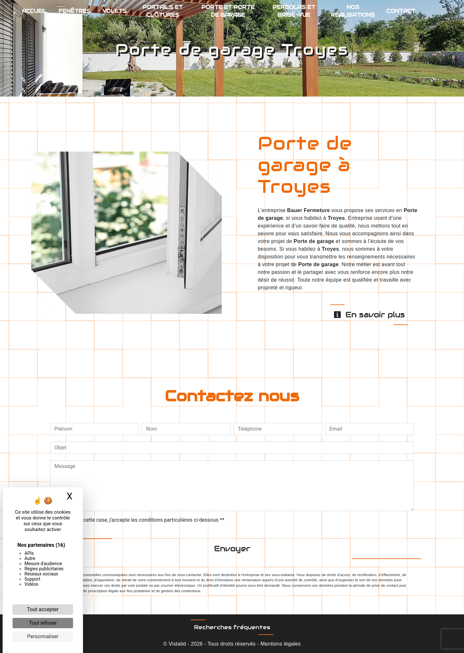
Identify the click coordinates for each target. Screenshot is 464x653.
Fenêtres (75, 11)
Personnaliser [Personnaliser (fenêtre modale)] (43, 636)
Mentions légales (280, 644)
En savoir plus (369, 315)
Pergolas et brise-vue (294, 11)
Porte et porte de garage (228, 11)
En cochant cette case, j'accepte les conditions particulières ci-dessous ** (140, 520)
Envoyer (232, 549)
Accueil (34, 11)
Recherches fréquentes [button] (232, 627)
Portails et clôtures (163, 11)
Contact (400, 11)
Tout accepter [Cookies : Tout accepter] (43, 609)
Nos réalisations (353, 11)
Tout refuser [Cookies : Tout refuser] (43, 623)
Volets (114, 11)
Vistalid (177, 644)
